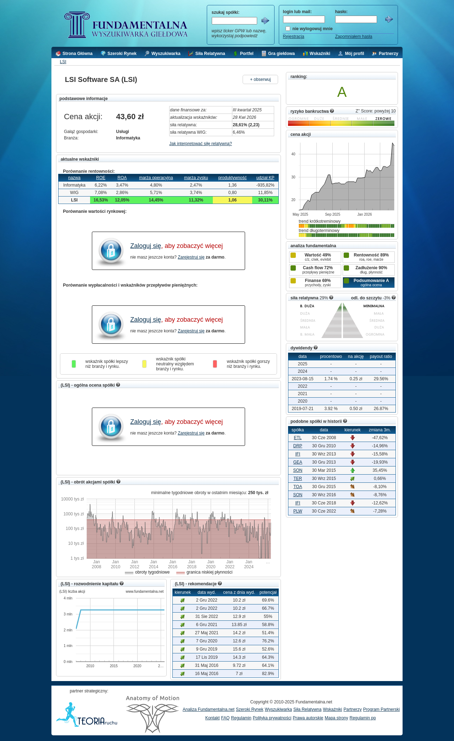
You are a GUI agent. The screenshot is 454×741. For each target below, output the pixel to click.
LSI (63, 61)
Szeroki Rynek (249, 709)
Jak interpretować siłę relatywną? (200, 143)
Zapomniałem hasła (353, 36)
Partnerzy (352, 709)
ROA (122, 177)
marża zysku (196, 177)
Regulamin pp (363, 717)
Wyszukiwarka (278, 709)
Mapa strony (336, 717)
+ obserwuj (260, 79)
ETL (297, 437)
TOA (297, 486)
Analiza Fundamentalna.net (208, 709)
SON (297, 470)
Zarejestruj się (191, 257)
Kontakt (212, 717)
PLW (297, 511)
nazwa (74, 177)
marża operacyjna (156, 177)
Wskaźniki (332, 709)
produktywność (232, 177)
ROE (100, 177)
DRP (297, 445)
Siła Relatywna (307, 709)
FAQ (225, 717)
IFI (297, 454)
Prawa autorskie (308, 717)
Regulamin (241, 717)
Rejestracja (293, 36)
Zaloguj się (145, 245)
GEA (297, 462)
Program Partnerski (381, 709)
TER (297, 478)
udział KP (265, 177)
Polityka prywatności (272, 717)
